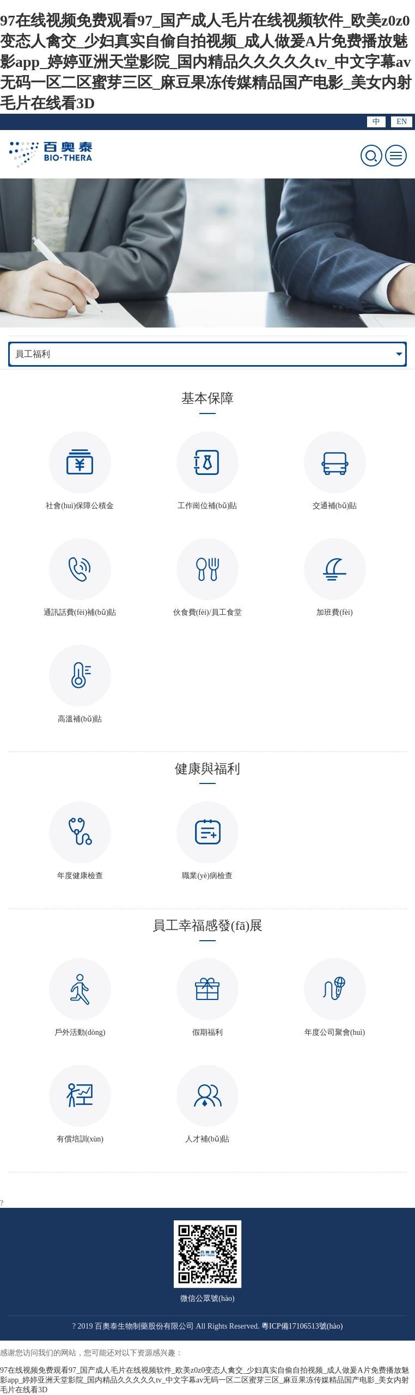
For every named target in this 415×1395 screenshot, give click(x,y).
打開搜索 (371, 155)
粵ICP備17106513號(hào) (302, 1326)
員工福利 (32, 354)
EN (401, 122)
